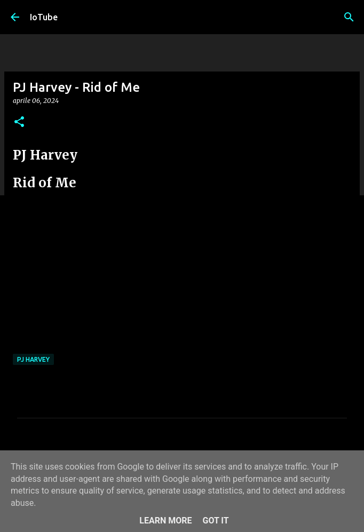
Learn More (165, 520)
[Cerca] (349, 17)
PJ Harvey (33, 359)
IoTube (44, 17)
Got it (215, 520)
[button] (19, 122)
